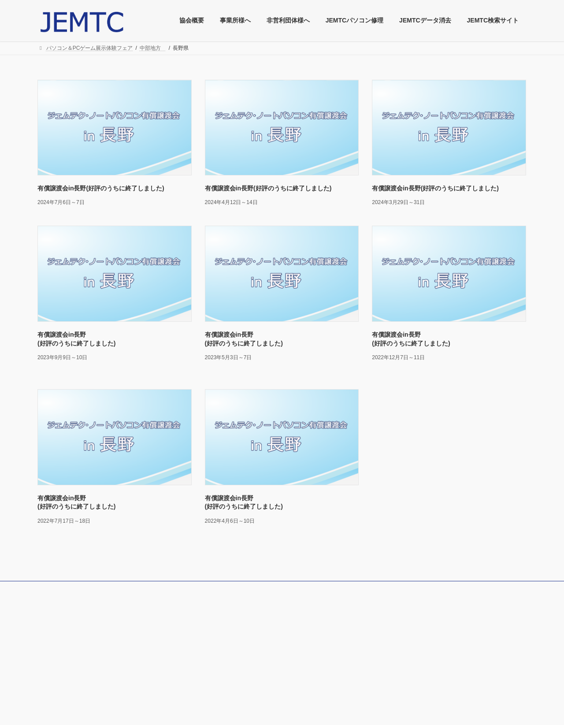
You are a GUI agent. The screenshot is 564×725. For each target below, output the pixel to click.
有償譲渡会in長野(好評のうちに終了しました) (100, 188)
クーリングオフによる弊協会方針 (85, 635)
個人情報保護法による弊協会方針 (85, 611)
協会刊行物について (236, 621)
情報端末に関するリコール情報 (250, 633)
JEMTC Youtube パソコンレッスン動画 (261, 669)
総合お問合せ (61, 670)
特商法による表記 (66, 623)
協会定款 (56, 658)
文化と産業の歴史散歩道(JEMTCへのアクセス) (268, 645)
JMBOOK (224, 611)
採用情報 (223, 657)
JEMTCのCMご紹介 (236, 680)
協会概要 (56, 646)
